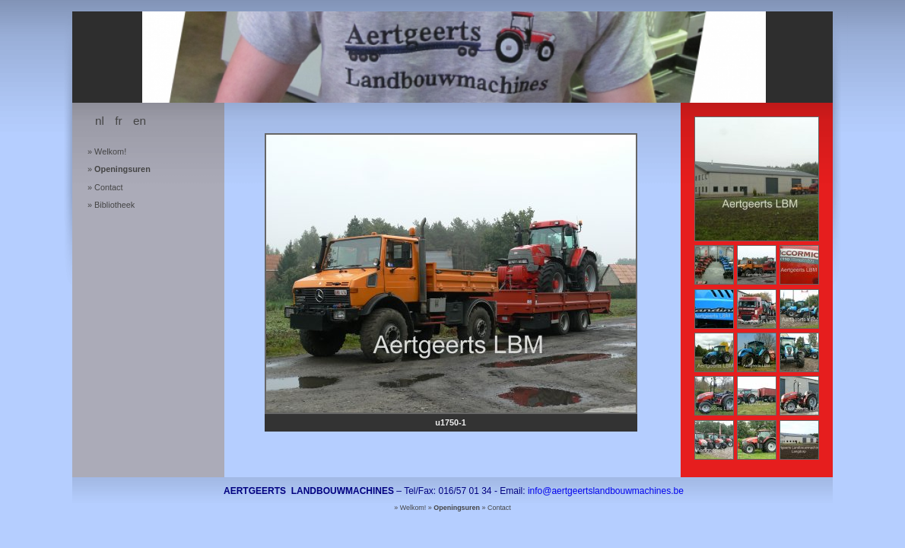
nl (99, 120)
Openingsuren (122, 169)
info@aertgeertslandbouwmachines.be (606, 491)
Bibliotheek (114, 204)
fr (118, 120)
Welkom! (110, 151)
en (139, 120)
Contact (108, 187)
